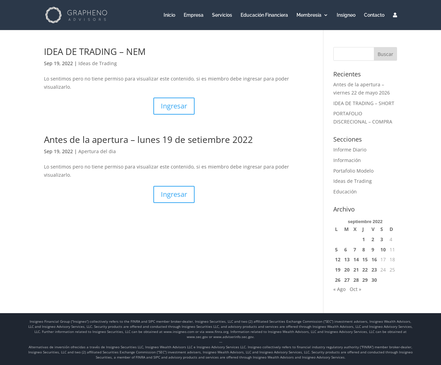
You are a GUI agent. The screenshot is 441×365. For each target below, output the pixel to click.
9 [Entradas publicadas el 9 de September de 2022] (372, 249)
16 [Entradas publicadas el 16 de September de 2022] (374, 259)
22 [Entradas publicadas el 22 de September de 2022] (365, 269)
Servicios (222, 15)
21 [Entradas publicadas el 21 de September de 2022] (356, 269)
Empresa (193, 15)
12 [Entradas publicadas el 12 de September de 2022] (337, 259)
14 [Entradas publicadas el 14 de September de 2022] (356, 259)
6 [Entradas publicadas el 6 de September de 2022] (345, 249)
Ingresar (174, 106)
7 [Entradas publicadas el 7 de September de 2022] (354, 249)
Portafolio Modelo (353, 170)
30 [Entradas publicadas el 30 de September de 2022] (374, 280)
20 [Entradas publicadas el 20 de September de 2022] (347, 269)
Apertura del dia (97, 151)
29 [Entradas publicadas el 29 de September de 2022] (365, 280)
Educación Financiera (264, 15)
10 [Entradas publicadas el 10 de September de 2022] (383, 249)
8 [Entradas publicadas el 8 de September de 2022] (363, 249)
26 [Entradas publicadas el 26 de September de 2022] (337, 280)
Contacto (374, 15)
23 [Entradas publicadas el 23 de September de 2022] (374, 269)
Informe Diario (349, 149)
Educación (345, 191)
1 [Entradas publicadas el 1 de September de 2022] (363, 239)
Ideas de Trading (97, 63)
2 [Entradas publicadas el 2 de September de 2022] (372, 239)
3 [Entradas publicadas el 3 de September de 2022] (381, 239)
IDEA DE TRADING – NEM (95, 51)
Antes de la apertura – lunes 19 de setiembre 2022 (148, 139)
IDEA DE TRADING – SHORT (363, 103)
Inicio (169, 15)
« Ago (339, 289)
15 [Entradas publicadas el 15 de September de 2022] (365, 259)
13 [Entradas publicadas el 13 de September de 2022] (347, 259)
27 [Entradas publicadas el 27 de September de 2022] (347, 280)
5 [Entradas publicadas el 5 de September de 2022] (336, 249)
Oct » (355, 289)
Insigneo (346, 15)
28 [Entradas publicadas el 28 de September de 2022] (356, 280)
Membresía (308, 15)
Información (347, 160)
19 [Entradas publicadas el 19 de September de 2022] (337, 269)
